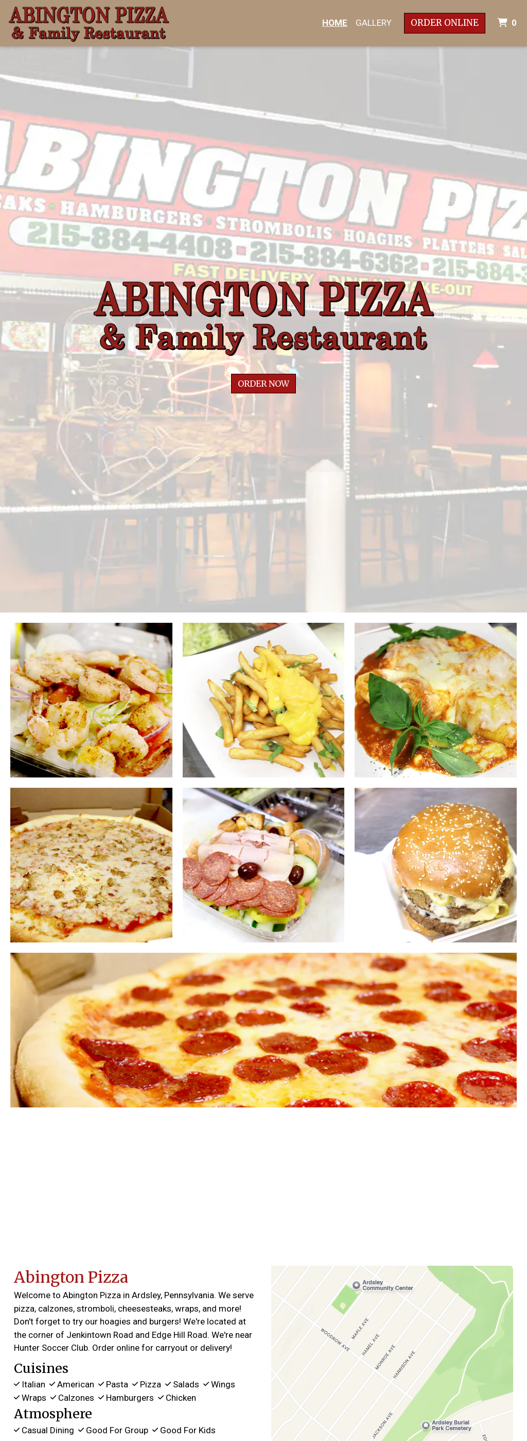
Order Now (263, 383)
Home (334, 23)
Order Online (445, 22)
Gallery (374, 23)
